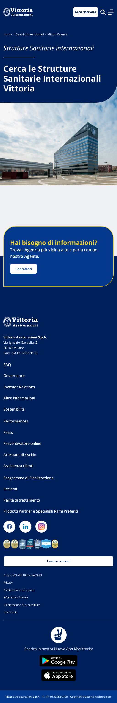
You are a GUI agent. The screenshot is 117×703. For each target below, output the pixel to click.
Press (8, 432)
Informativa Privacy (15, 597)
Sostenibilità (14, 409)
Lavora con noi (58, 561)
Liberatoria (10, 612)
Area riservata (85, 12)
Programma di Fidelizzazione (28, 477)
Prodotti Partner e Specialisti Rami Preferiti (40, 511)
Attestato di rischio (19, 454)
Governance (14, 375)
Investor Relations (19, 386)
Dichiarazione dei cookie (19, 590)
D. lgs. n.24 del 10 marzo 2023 (22, 575)
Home (7, 34)
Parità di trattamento (21, 500)
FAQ (7, 364)
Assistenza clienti (18, 465)
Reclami (10, 488)
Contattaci (23, 269)
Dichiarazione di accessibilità (21, 605)
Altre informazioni (19, 397)
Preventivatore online (22, 443)
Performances (15, 421)
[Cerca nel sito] (103, 12)
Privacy (8, 582)
